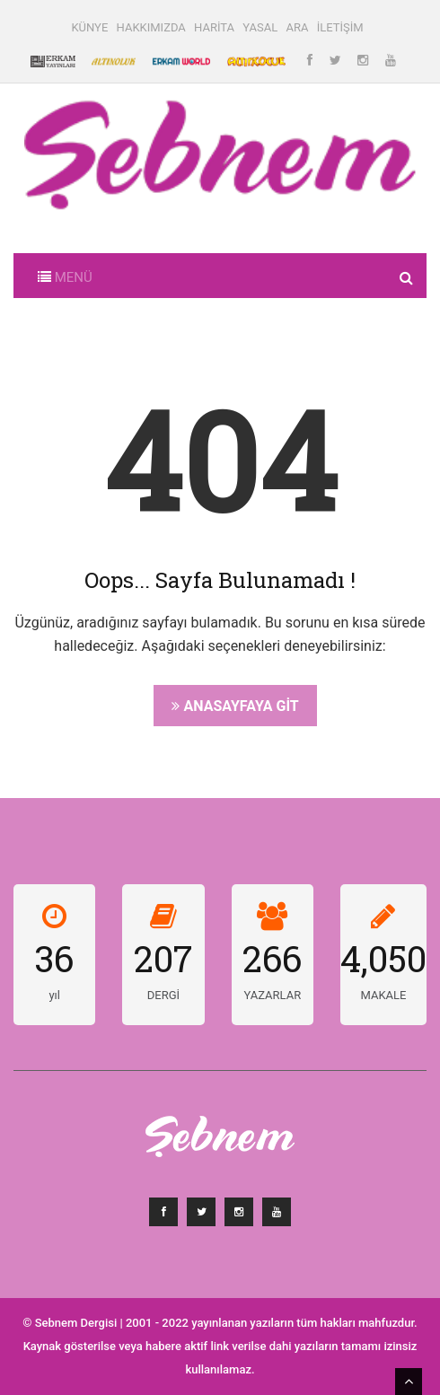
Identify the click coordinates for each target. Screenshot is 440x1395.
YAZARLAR (272, 995)
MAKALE (383, 995)
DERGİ (163, 995)
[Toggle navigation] (65, 275)
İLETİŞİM (340, 27)
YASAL (259, 27)
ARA (297, 27)
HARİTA (214, 27)
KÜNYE (89, 27)
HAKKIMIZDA (151, 27)
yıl (54, 995)
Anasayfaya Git (235, 706)
